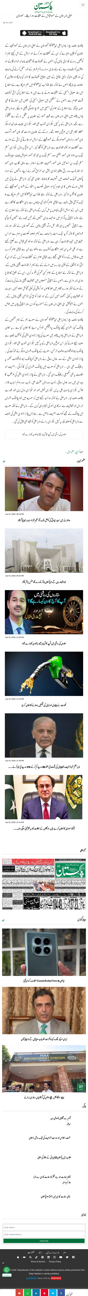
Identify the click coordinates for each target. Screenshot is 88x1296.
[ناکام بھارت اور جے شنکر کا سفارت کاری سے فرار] (79, 1181)
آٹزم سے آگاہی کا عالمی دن (60, 1118)
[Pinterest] (41, 1257)
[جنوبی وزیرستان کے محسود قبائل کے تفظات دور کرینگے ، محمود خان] (61, 1292)
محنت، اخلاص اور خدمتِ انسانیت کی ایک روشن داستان (50, 1138)
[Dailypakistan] (40, 8)
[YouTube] (59, 1257)
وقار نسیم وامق (67, 1182)
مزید (4, 461)
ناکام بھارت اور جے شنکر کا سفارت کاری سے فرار (52, 1177)
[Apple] (16, 1257)
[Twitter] (65, 1257)
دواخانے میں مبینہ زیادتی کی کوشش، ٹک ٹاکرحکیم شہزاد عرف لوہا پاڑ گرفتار (44, 520)
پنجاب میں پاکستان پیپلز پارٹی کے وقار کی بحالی (54, 1157)
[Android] (22, 1257)
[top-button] (3, 1263)
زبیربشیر (69, 1123)
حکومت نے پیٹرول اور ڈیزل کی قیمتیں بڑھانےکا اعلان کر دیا (44, 705)
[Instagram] (53, 1257)
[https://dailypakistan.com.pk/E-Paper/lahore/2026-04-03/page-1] (44, 883)
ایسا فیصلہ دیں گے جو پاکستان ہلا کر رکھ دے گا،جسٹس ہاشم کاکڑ (44, 582)
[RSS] (29, 1257)
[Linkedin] (47, 1257)
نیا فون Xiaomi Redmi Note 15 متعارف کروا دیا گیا (44, 981)
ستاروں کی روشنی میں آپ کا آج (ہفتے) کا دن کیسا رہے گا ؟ (44, 434)
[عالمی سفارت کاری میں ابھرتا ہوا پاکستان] (79, 1201)
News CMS (43, 1278)
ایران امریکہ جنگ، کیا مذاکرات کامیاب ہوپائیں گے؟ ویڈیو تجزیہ (44, 1039)
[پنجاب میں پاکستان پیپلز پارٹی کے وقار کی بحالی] (79, 1162)
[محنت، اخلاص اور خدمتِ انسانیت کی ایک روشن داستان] (79, 1142)
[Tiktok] (35, 1257)
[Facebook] (72, 1257)
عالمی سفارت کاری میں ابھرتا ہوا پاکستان (56, 1196)
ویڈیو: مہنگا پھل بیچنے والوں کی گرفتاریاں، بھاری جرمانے (44, 1097)
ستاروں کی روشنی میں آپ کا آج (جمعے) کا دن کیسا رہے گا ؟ (44, 643)
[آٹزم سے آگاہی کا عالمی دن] (79, 1123)
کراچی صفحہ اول (73, 451)
